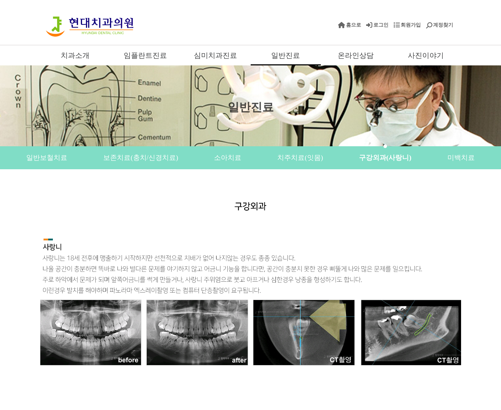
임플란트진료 (145, 55)
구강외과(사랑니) (385, 157)
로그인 (380, 25)
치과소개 (75, 55)
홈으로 (353, 25)
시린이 (219, 180)
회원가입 (411, 25)
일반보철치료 (46, 157)
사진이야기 (426, 55)
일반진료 (285, 55)
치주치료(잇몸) (300, 157)
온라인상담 (356, 55)
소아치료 (227, 157)
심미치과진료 (215, 55)
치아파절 (278, 180)
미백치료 (461, 157)
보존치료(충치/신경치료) (140, 157)
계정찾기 (443, 25)
